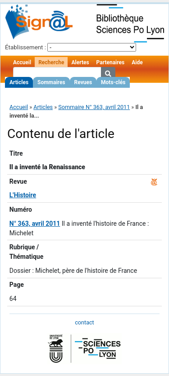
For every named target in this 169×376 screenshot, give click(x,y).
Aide (137, 62)
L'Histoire (22, 195)
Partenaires (110, 62)
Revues (83, 82)
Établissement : (25, 47)
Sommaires (51, 82)
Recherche (51, 62)
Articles (18, 82)
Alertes (80, 62)
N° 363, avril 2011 (34, 223)
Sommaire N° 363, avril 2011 (94, 107)
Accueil (22, 62)
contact (84, 322)
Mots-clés (113, 82)
